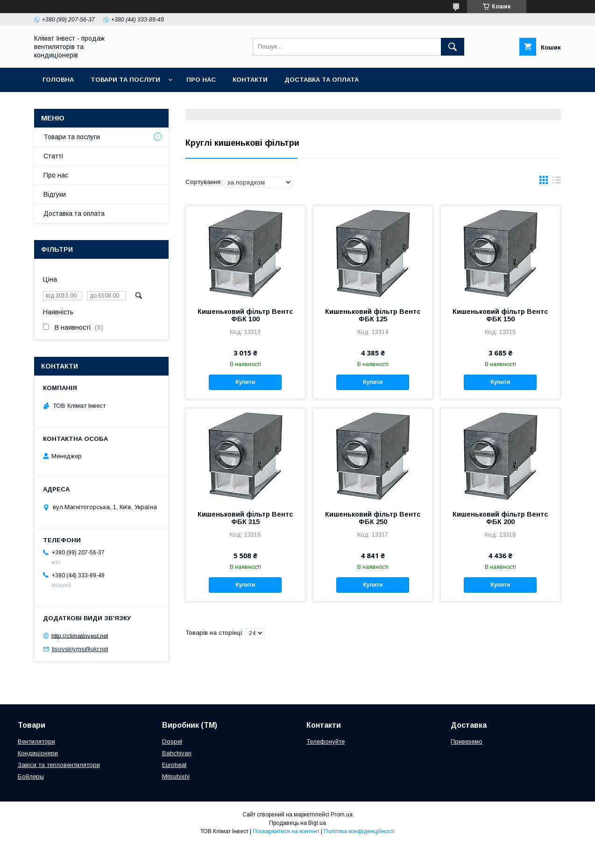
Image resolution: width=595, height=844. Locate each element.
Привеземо (466, 741)
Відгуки (54, 194)
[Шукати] (452, 47)
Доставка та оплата (321, 79)
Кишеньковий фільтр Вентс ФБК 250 (372, 518)
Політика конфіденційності (359, 831)
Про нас (201, 79)
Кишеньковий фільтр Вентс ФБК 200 (500, 518)
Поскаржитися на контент (286, 831)
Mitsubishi (176, 776)
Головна (58, 79)
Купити (245, 382)
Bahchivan (176, 753)
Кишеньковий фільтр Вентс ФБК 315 (245, 518)
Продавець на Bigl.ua (297, 823)
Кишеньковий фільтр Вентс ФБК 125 (372, 315)
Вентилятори (36, 741)
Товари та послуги (125, 79)
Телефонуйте (325, 741)
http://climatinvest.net (79, 635)
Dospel (172, 741)
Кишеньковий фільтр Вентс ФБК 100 (245, 315)
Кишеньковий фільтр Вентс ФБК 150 (500, 315)
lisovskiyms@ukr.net (80, 649)
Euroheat (174, 764)
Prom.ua (342, 814)
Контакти (250, 79)
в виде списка (556, 182)
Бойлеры (31, 776)
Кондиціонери (38, 753)
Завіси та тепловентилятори (59, 764)
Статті (53, 156)
